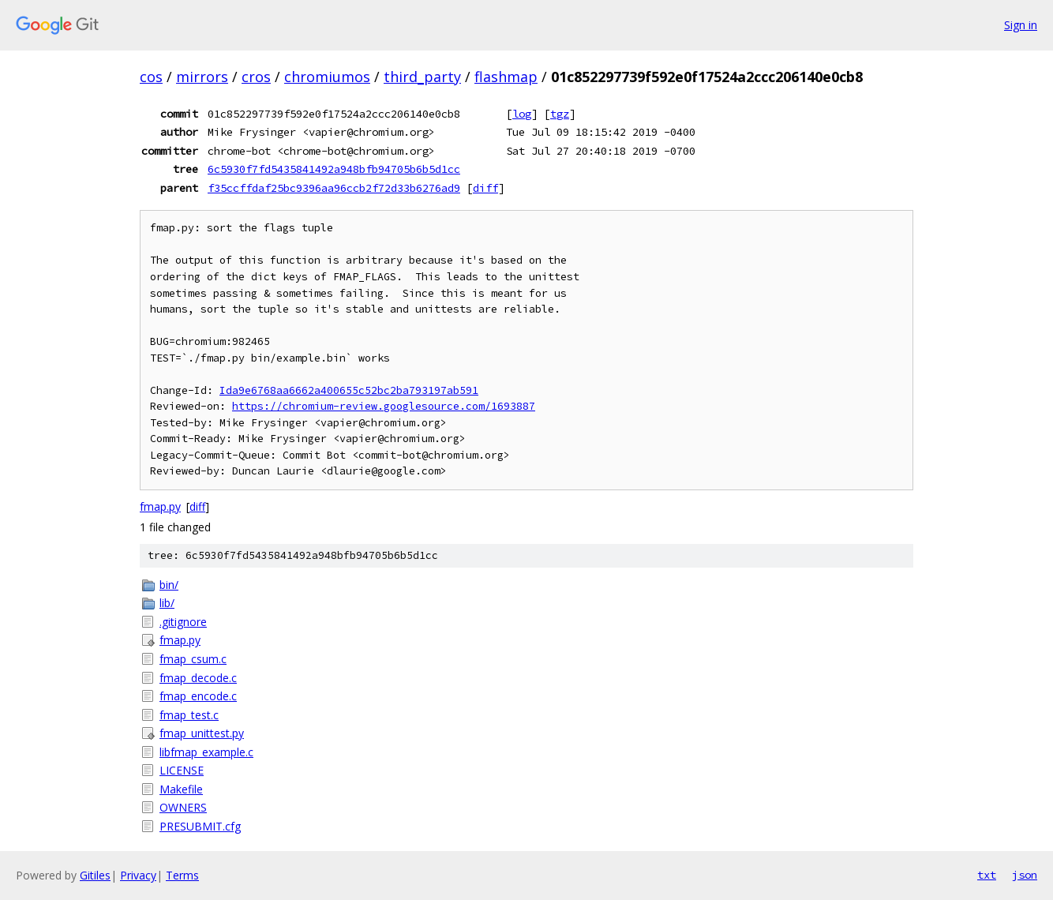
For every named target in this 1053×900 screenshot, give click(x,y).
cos (151, 76)
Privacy (138, 875)
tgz (559, 114)
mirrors (202, 76)
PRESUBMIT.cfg (200, 826)
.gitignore (183, 621)
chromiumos (327, 76)
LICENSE (181, 770)
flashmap (506, 76)
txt (986, 875)
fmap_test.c (189, 714)
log (521, 114)
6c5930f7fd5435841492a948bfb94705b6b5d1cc (334, 169)
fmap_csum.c (193, 658)
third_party (422, 76)
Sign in (1020, 24)
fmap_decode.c (198, 677)
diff (485, 188)
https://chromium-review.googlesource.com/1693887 (383, 406)
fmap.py (160, 506)
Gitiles (95, 875)
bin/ (168, 584)
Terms (182, 875)
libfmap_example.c (206, 751)
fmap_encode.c (198, 695)
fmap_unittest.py (201, 733)
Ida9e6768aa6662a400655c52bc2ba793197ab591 (348, 390)
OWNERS (183, 807)
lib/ (166, 602)
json (1024, 875)
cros (256, 76)
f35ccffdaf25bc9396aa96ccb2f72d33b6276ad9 (334, 188)
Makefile (181, 789)
